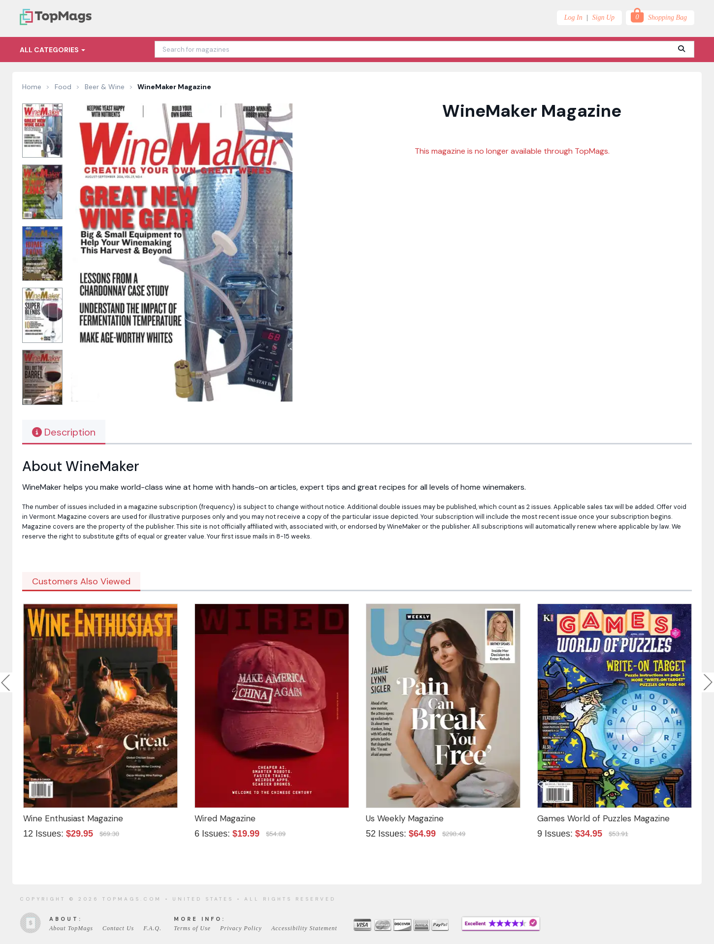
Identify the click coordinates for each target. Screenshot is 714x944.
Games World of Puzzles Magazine (603, 818)
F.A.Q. (152, 928)
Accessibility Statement (304, 928)
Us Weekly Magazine (405, 818)
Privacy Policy (241, 928)
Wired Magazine (225, 818)
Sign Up (603, 17)
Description (64, 432)
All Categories (52, 49)
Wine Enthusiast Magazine (73, 818)
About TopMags (71, 928)
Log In (573, 17)
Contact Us (118, 928)
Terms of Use (192, 928)
